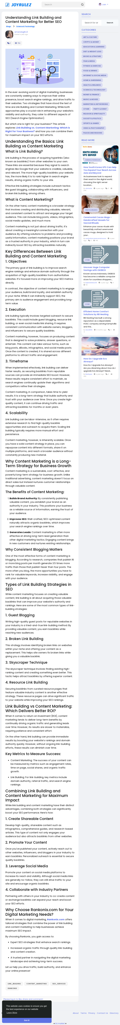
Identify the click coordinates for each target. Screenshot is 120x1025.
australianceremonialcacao (95, 238)
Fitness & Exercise (92, 66)
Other (86, 109)
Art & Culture (90, 37)
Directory (114, 1013)
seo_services (59, 983)
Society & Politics (92, 118)
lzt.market (60, 1023)
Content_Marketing (36, 983)
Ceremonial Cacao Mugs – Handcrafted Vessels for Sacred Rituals (97, 220)
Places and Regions (92, 133)
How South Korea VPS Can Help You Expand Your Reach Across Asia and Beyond (99, 170)
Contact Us (103, 1013)
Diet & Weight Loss (92, 51)
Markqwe (88, 374)
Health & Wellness (92, 85)
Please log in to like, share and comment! (23, 999)
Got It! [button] (27, 1020)
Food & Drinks (90, 70)
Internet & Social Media (94, 75)
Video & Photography (93, 128)
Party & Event (100, 109)
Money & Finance (91, 94)
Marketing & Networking (95, 104)
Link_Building (14, 983)
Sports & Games (91, 123)
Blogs (8, 26)
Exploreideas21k (91, 283)
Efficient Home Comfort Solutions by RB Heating (96, 313)
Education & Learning (93, 47)
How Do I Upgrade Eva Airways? (95, 360)
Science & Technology (25, 26)
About (76, 1013)
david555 (88, 330)
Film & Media (89, 61)
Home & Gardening (92, 80)
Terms (84, 1013)
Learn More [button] (12, 1013)
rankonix (12, 988)
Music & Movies (90, 99)
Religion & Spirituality (94, 113)
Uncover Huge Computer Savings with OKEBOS (96, 269)
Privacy (92, 1013)
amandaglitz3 (21, 32)
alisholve (88, 188)
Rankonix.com (56, 919)
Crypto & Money (91, 42)
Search (110, 22)
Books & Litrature (92, 56)
